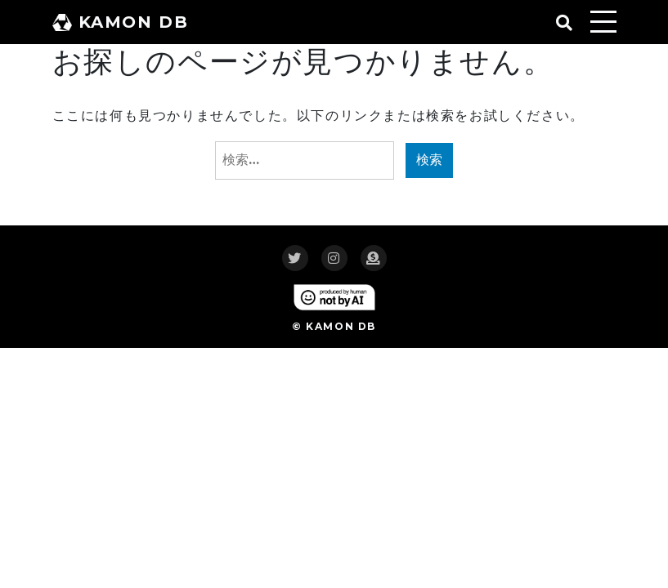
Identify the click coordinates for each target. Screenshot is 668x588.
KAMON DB (120, 22)
